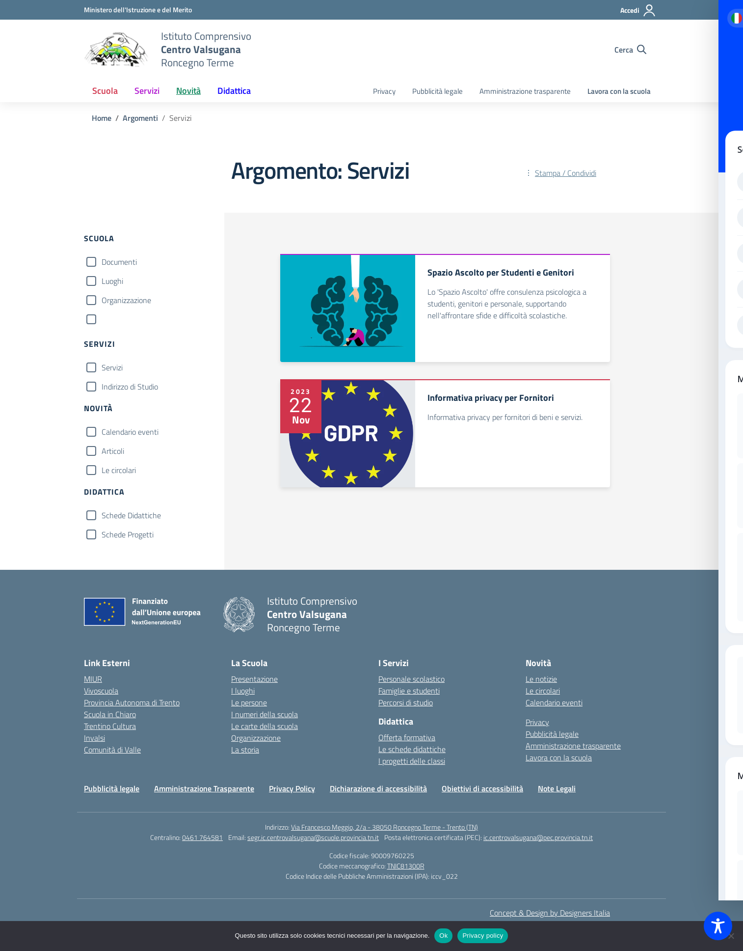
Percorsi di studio (405, 702)
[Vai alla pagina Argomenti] (140, 118)
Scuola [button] (105, 90)
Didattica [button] (234, 90)
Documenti (119, 262)
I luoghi (243, 691)
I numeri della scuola (264, 714)
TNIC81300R (406, 866)
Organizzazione (126, 300)
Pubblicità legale (437, 91)
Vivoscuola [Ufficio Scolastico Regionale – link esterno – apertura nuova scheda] (101, 691)
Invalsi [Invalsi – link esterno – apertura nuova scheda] (94, 738)
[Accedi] (638, 10)
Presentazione (254, 679)
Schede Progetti (128, 534)
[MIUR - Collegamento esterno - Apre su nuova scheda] (138, 9)
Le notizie (541, 679)
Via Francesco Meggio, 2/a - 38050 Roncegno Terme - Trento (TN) (384, 827)
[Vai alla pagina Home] (101, 118)
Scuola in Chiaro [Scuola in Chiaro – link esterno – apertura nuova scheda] (110, 714)
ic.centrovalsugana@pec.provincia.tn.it (538, 837)
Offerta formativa (406, 737)
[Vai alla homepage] (116, 49)
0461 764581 (202, 837)
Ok (443, 935)
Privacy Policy (292, 788)
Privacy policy (482, 935)
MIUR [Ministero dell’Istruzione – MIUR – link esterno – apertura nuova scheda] (93, 679)
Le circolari (119, 470)
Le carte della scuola (264, 726)
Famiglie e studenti (409, 691)
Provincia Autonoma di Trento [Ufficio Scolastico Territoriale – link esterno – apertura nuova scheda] (132, 702)
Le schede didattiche (412, 749)
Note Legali (557, 788)
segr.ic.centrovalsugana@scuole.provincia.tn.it (313, 837)
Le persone (249, 702)
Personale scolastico (411, 679)
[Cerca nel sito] (630, 49)
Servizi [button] (146, 90)
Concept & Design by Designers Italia (550, 913)
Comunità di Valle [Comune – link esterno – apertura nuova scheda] (112, 749)
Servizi (112, 367)
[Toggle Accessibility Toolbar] (718, 926)
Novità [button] (188, 90)
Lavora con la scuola (619, 91)
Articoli (113, 451)
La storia (245, 749)
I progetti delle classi (411, 761)
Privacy (384, 91)
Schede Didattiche (131, 515)
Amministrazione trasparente (525, 91)
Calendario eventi (130, 432)
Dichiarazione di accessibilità (378, 788)
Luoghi (112, 281)
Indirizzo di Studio (130, 386)
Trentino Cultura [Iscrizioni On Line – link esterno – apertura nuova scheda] (110, 726)
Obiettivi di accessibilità (482, 788)
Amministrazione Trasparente (204, 788)
